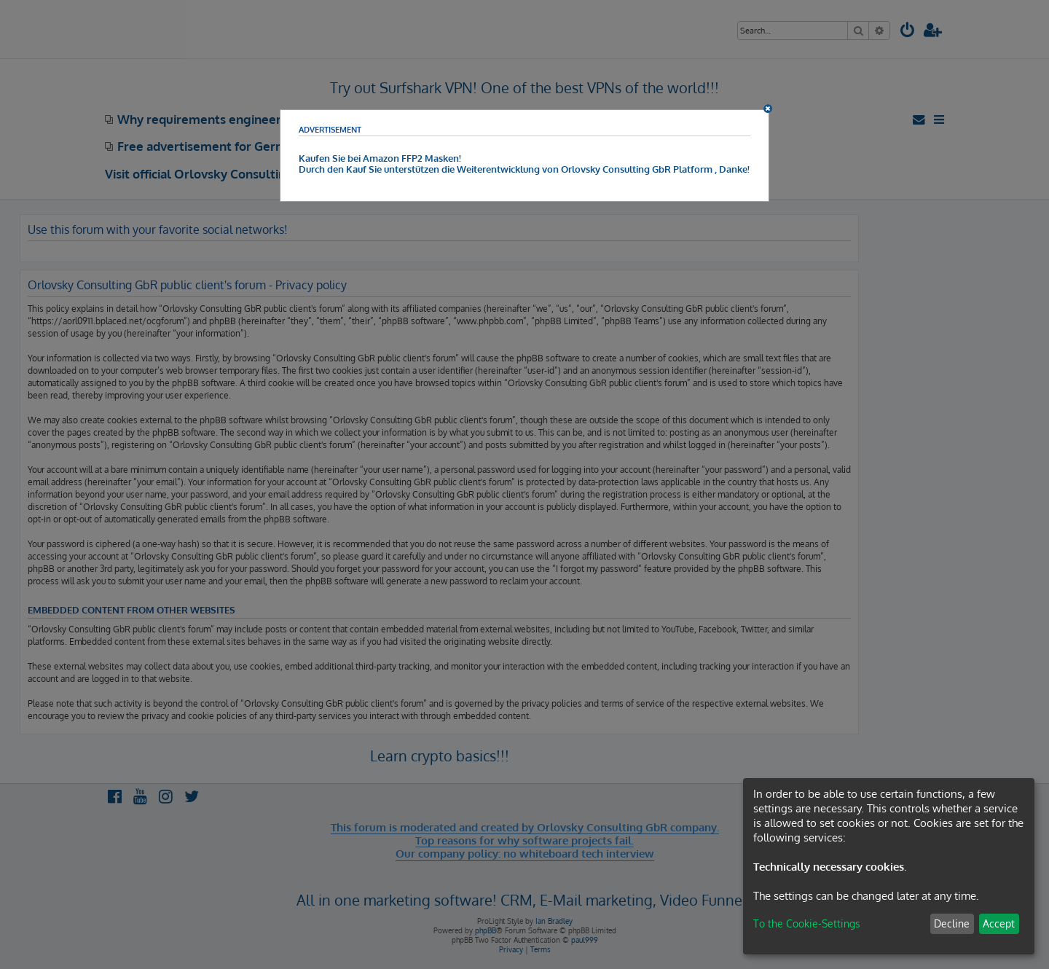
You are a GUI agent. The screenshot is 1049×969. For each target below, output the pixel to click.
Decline (952, 923)
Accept (999, 923)
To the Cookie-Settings (806, 923)
